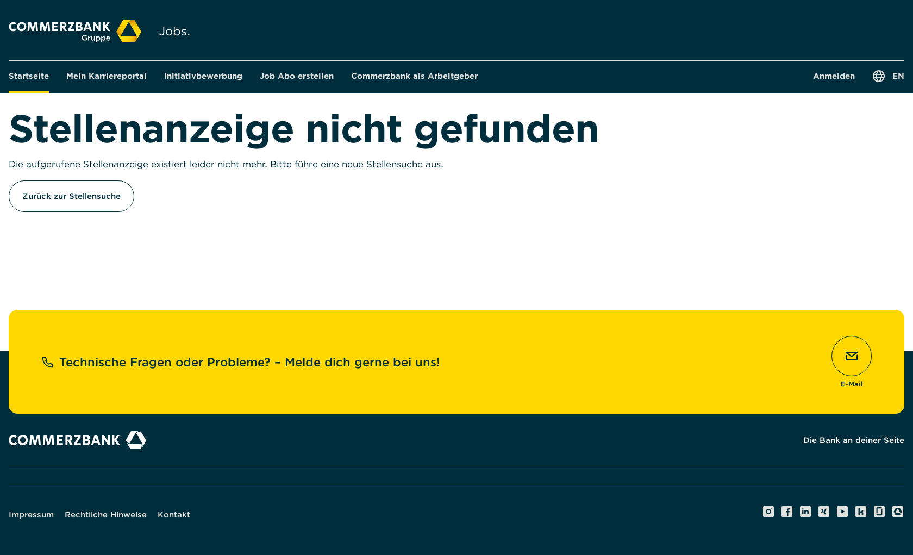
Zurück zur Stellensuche (71, 196)
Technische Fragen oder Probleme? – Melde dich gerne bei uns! (240, 362)
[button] (106, 76)
